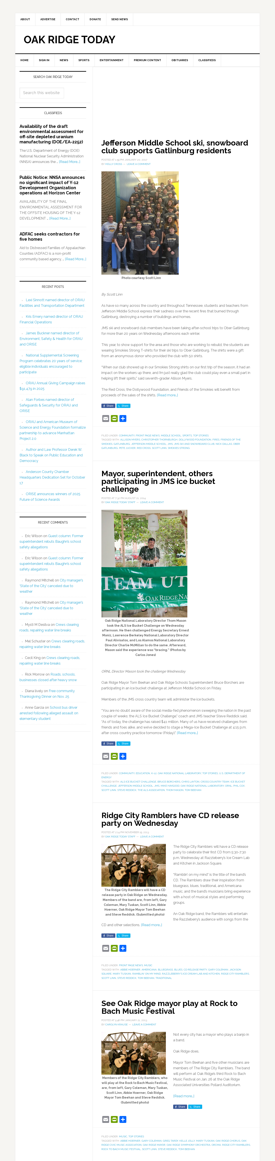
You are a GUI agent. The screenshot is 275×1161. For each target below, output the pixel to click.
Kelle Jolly (187, 1140)
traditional (164, 978)
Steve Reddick (126, 790)
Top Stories (201, 435)
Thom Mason (174, 790)
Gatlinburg (122, 443)
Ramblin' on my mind (146, 973)
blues (178, 969)
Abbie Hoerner (130, 969)
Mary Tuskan (122, 973)
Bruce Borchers (168, 781)
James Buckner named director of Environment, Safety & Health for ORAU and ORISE (51, 338)
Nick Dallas (224, 443)
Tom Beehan (193, 790)
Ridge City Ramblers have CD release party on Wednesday (170, 819)
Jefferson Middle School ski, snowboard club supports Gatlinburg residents (174, 146)
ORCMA (216, 1144)
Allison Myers (130, 439)
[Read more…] (167, 395)
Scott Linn (159, 448)
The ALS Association (151, 790)
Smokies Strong (179, 448)
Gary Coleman (218, 969)
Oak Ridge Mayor (154, 1144)
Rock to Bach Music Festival (121, 1149)
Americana (149, 969)
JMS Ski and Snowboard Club (194, 443)
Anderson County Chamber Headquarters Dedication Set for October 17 (52, 477)
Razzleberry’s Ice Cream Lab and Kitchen (191, 973)
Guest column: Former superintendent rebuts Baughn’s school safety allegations (51, 541)
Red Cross (144, 448)
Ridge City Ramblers (235, 973)
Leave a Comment (139, 164)
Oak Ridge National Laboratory (179, 773)
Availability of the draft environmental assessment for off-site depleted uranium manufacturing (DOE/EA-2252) (52, 134)
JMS (170, 443)
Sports (187, 435)
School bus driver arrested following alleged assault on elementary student (49, 713)
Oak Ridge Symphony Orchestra (188, 1144)
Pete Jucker (127, 448)
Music (148, 965)
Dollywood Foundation (195, 439)
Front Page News (148, 435)
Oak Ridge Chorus (228, 1140)
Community (126, 435)
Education (143, 773)
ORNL (228, 785)
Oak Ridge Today (69, 40)
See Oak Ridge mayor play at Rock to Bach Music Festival (169, 1007)
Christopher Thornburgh (159, 439)
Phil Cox (239, 785)
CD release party (195, 969)
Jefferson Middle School (148, 443)
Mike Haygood (170, 785)
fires (215, 439)
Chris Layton (190, 781)
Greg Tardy (170, 1140)
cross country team (215, 781)
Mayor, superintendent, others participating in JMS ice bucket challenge (158, 481)
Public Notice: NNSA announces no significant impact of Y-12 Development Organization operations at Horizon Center (52, 185)
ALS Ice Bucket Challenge (138, 781)
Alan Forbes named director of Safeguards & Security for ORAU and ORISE (49, 405)
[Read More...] (69, 162)
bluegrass (165, 969)
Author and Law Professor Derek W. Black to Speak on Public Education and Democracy (51, 455)
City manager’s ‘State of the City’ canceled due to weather (51, 586)
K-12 (154, 773)
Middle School (171, 435)
